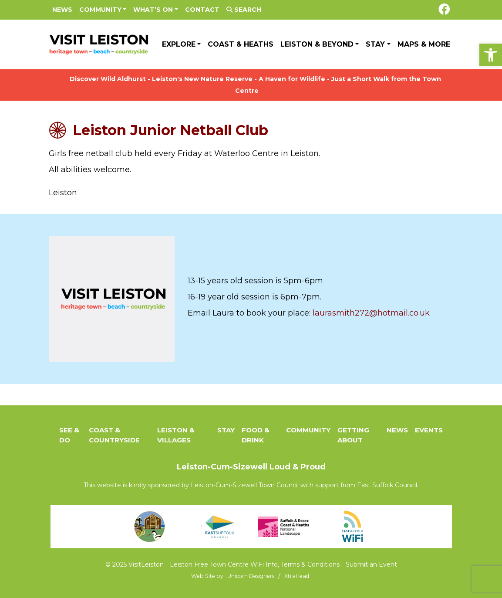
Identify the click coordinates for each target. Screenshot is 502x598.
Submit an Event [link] (371, 564)
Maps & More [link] (424, 44)
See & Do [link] (69, 435)
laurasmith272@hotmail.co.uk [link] (370, 313)
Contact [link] (202, 10)
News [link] (62, 10)
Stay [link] (375, 44)
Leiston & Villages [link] (176, 435)
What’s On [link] (153, 10)
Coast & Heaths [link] (240, 44)
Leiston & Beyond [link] (317, 44)
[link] (490, 55)
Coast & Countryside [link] (114, 435)
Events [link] (429, 430)
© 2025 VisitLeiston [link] (134, 564)
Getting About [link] (353, 435)
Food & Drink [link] (256, 435)
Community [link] (100, 10)
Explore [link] (178, 44)
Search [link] (243, 10)
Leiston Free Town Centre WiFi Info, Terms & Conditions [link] (255, 564)
